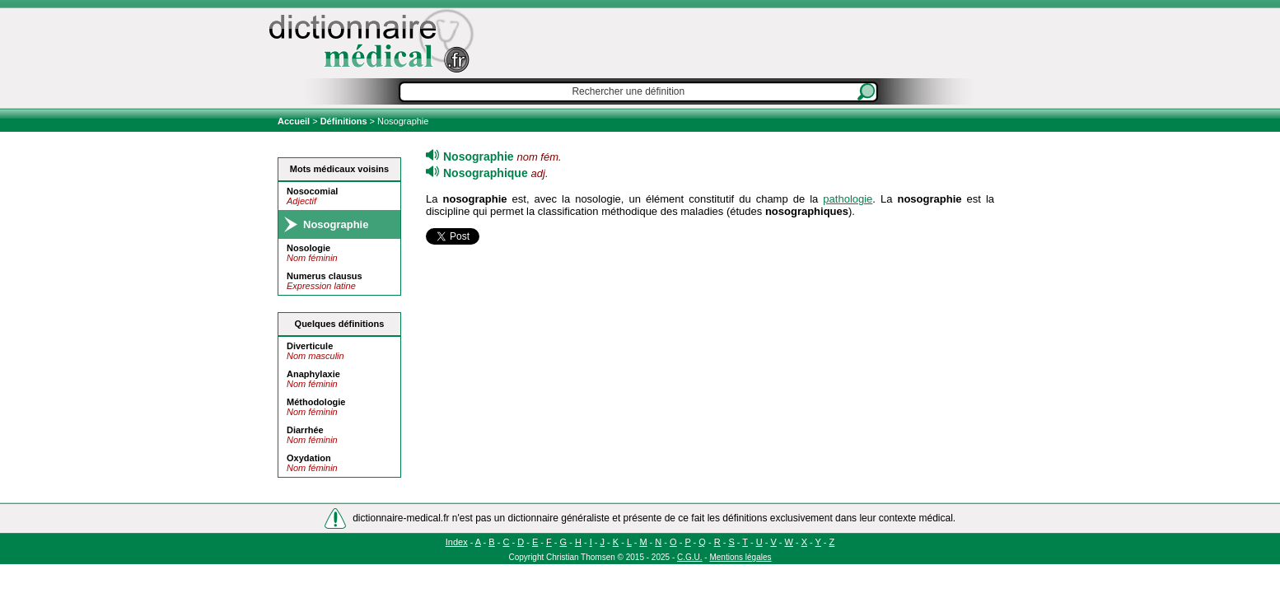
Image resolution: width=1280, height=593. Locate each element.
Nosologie (308, 248)
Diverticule (310, 346)
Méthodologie (316, 402)
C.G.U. (690, 557)
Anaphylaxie (313, 374)
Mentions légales (740, 557)
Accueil (295, 121)
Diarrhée (305, 430)
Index (457, 542)
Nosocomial (312, 191)
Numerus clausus (324, 276)
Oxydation (309, 458)
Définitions (343, 121)
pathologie (847, 199)
